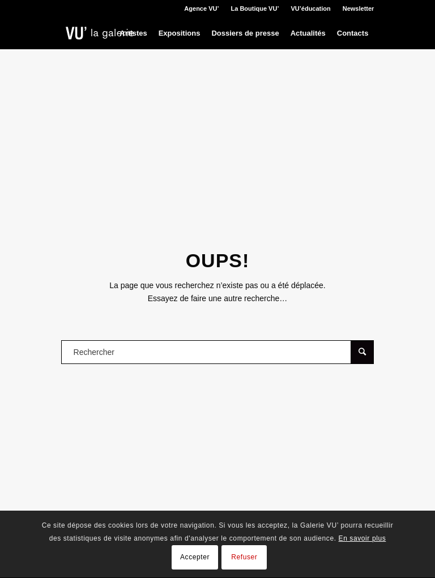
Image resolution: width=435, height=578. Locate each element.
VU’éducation (310, 8)
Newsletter (358, 8)
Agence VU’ (201, 8)
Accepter (195, 557)
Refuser (244, 557)
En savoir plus (362, 538)
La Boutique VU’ (255, 8)
